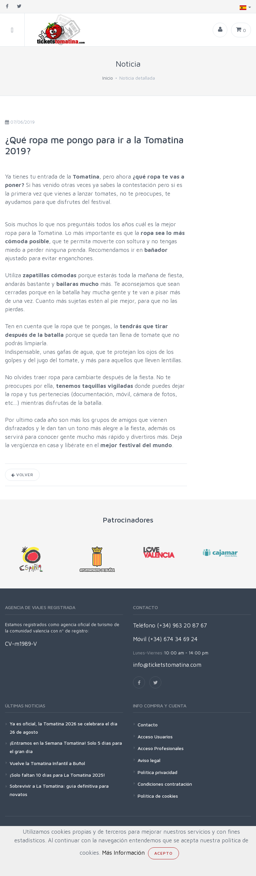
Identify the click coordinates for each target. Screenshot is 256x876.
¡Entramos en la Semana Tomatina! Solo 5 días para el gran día (66, 747)
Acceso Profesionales (161, 748)
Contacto (148, 724)
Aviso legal (149, 760)
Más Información (123, 852)
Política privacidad (157, 772)
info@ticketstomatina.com (167, 664)
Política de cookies (158, 796)
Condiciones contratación (165, 784)
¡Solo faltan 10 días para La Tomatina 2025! (57, 775)
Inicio (107, 78)
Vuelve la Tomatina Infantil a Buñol (47, 763)
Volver (22, 474)
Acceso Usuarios (155, 736)
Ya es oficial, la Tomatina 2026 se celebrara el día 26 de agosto (63, 728)
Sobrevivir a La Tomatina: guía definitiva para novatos (59, 790)
